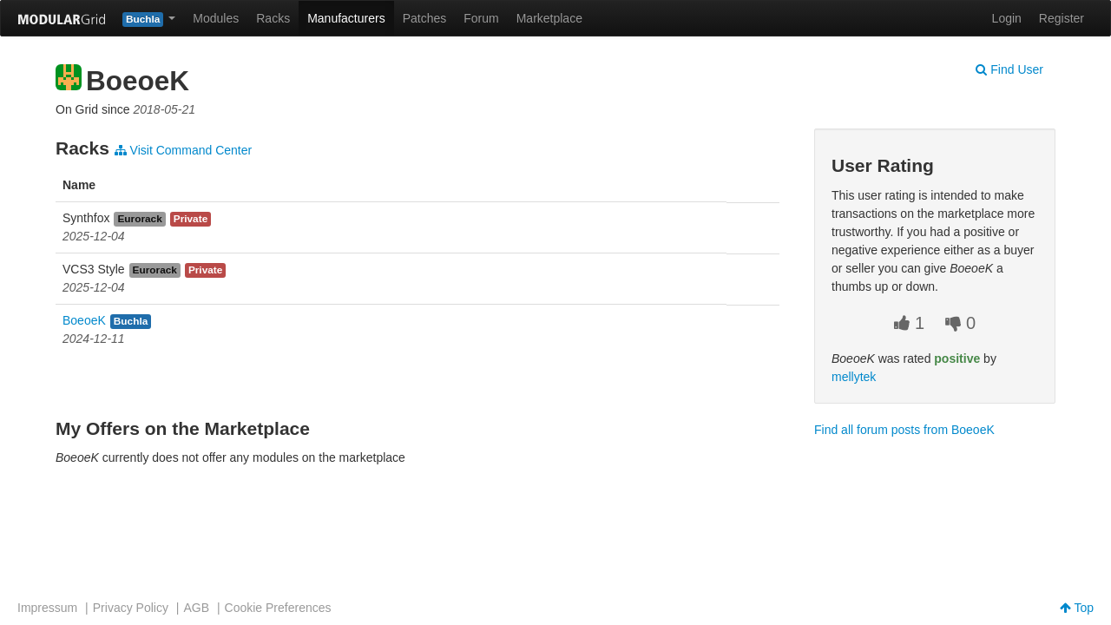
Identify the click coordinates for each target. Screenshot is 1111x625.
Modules (216, 18)
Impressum (47, 608)
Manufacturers (346, 18)
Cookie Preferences (278, 608)
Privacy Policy (130, 608)
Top (1077, 608)
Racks (273, 18)
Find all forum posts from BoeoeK (904, 430)
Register (1061, 18)
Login (1007, 18)
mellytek (854, 377)
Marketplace (549, 18)
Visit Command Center (183, 150)
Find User (1009, 69)
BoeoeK (84, 320)
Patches (425, 18)
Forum (480, 18)
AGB (196, 608)
